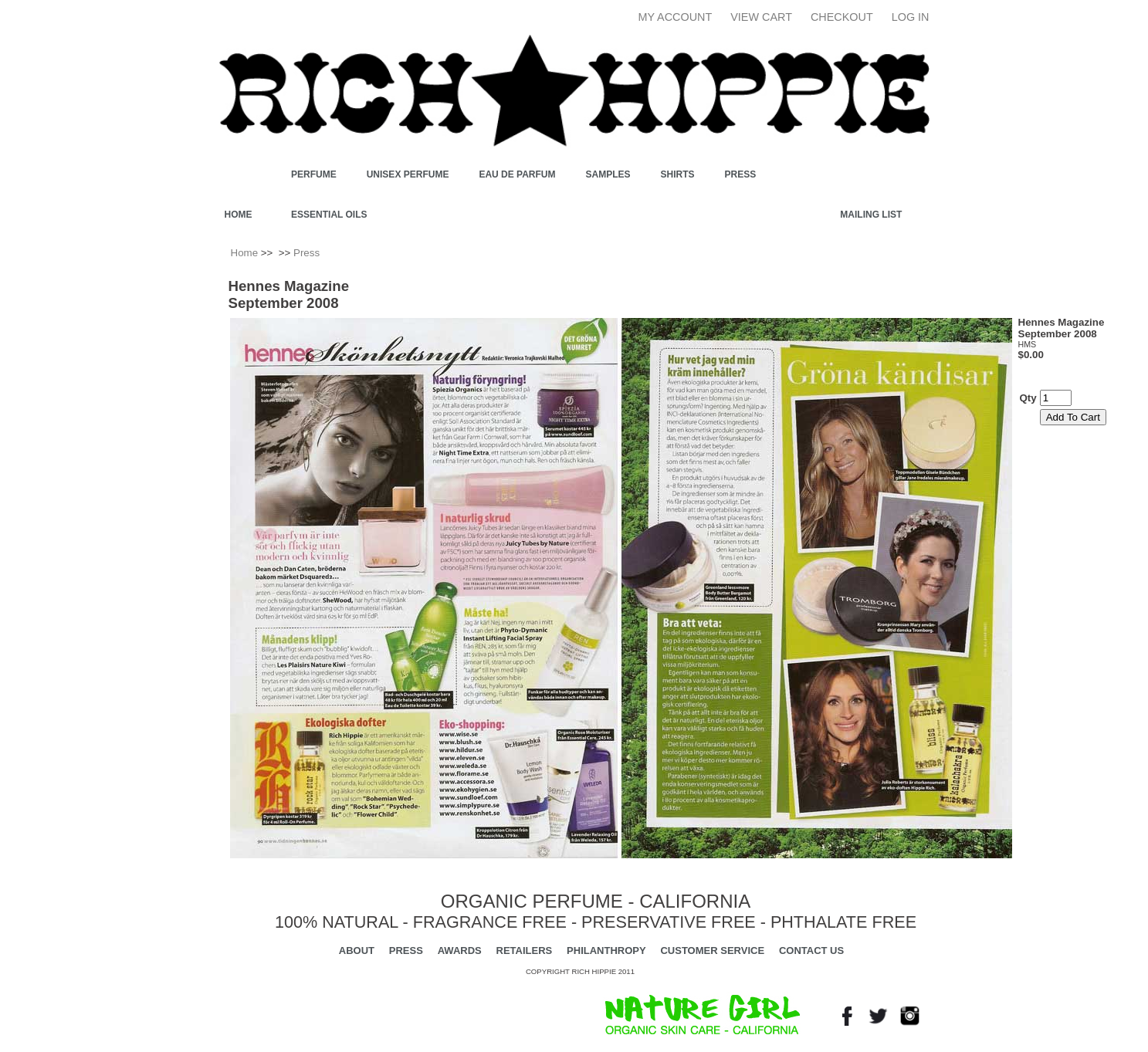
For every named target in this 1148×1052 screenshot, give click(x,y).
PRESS (406, 950)
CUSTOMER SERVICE (712, 950)
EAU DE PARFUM (517, 174)
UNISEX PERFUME (408, 174)
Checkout (842, 17)
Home (238, 214)
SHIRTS (678, 174)
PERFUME (314, 174)
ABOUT (356, 950)
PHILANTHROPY (606, 950)
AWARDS (460, 950)
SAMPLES (608, 174)
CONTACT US (811, 950)
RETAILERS (524, 950)
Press (741, 174)
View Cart (761, 17)
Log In (911, 17)
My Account (675, 17)
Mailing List (871, 214)
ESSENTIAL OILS (329, 214)
